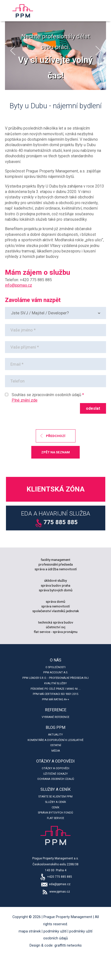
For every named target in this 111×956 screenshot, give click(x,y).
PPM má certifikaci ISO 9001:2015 (55, 694)
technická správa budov (55, 622)
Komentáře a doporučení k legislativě (55, 740)
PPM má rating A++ (55, 699)
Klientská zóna (56, 489)
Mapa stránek (30, 931)
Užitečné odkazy (55, 773)
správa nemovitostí (55, 606)
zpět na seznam (55, 452)
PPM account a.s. (55, 672)
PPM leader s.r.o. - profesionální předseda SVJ (55, 678)
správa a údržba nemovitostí (56, 569)
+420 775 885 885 (55, 876)
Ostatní (55, 745)
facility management (55, 560)
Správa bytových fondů (55, 812)
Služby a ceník (55, 789)
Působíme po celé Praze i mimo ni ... (56, 688)
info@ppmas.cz (18, 285)
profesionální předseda (55, 564)
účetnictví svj (55, 627)
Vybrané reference (55, 717)
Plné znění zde (24, 400)
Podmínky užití (55, 931)
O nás (55, 660)
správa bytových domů (56, 590)
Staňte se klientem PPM (55, 796)
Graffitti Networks (68, 945)
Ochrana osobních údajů (55, 779)
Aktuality (55, 734)
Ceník (55, 807)
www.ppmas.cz (55, 891)
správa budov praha (55, 585)
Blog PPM (55, 727)
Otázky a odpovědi (55, 761)
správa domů (55, 601)
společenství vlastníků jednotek (55, 611)
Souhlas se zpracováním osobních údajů (46, 394)
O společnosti (55, 667)
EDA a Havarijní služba (55, 519)
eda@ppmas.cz (56, 884)
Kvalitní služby (55, 683)
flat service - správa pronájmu (55, 632)
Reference (55, 710)
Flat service (55, 818)
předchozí (55, 436)
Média (55, 750)
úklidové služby (55, 580)
